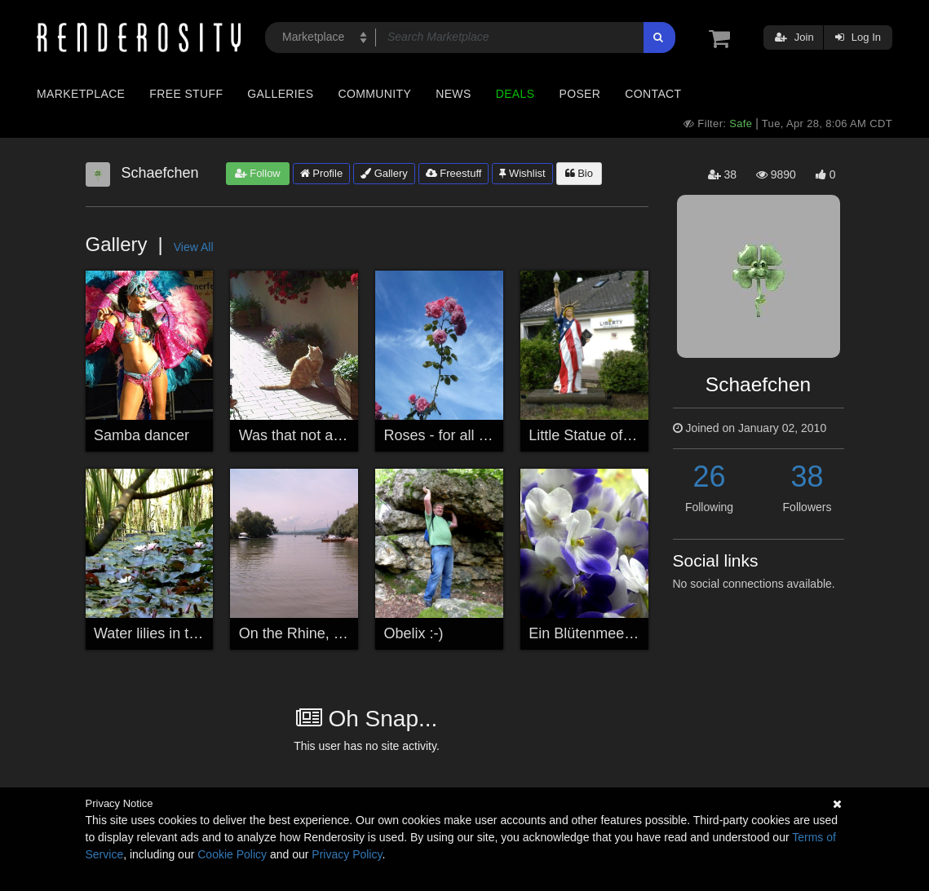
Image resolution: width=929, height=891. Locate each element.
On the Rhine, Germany (316, 633)
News (453, 93)
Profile (321, 173)
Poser (579, 93)
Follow (258, 173)
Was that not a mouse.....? (324, 435)
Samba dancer (141, 435)
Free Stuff (186, 93)
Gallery (384, 173)
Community (375, 93)
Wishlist (522, 173)
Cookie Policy (232, 854)
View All (194, 247)
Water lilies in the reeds (170, 633)
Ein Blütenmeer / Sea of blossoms (639, 633)
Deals (515, 93)
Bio (579, 173)
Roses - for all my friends (465, 435)
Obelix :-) (414, 633)
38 (806, 476)
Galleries (280, 93)
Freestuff (454, 173)
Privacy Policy (347, 854)
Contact (653, 93)
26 (708, 476)
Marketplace (81, 93)
